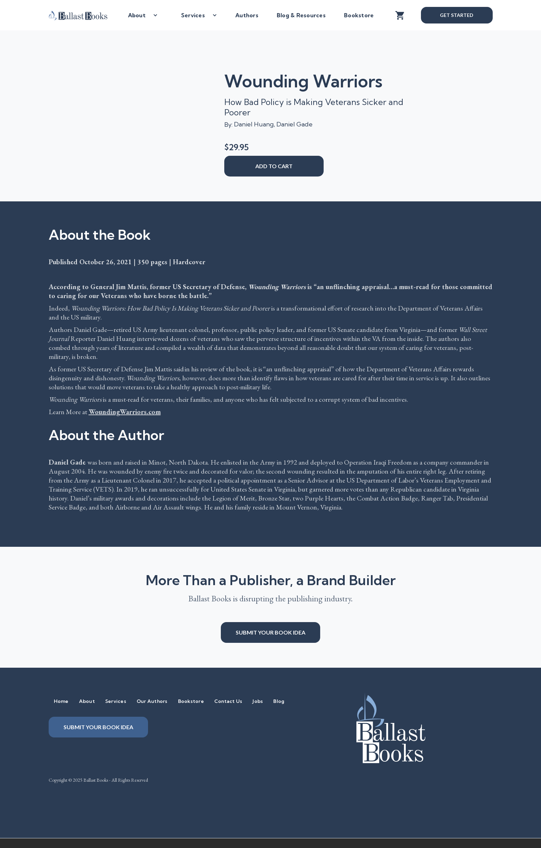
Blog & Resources (301, 15)
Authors (246, 15)
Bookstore (359, 15)
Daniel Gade (294, 124)
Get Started (456, 15)
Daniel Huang (254, 124)
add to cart (274, 166)
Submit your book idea (270, 632)
